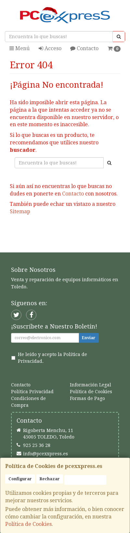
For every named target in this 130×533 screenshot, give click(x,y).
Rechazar (50, 479)
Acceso (50, 48)
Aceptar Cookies (85, 480)
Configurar (20, 479)
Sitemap (20, 211)
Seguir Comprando (39, 232)
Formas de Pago (87, 398)
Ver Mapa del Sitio (65, 244)
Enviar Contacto (94, 232)
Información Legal (90, 384)
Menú (19, 48)
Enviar (89, 338)
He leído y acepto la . (52, 358)
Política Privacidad (32, 391)
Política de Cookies (28, 524)
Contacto (84, 48)
